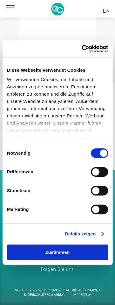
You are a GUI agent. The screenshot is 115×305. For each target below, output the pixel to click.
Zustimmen (57, 252)
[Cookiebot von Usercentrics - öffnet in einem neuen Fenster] (82, 49)
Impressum (82, 295)
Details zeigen (80, 233)
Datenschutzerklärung (44, 295)
